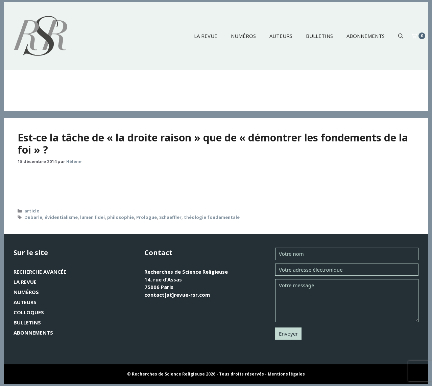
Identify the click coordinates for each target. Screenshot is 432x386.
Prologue (146, 217)
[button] (400, 36)
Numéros (243, 35)
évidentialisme (61, 217)
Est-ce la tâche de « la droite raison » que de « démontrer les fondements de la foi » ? (213, 144)
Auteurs (280, 35)
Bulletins (319, 35)
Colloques (29, 312)
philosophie (120, 217)
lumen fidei (92, 217)
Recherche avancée (40, 271)
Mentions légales (286, 374)
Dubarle (33, 217)
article (31, 211)
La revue (205, 35)
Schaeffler (170, 217)
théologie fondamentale (212, 217)
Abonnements (365, 35)
